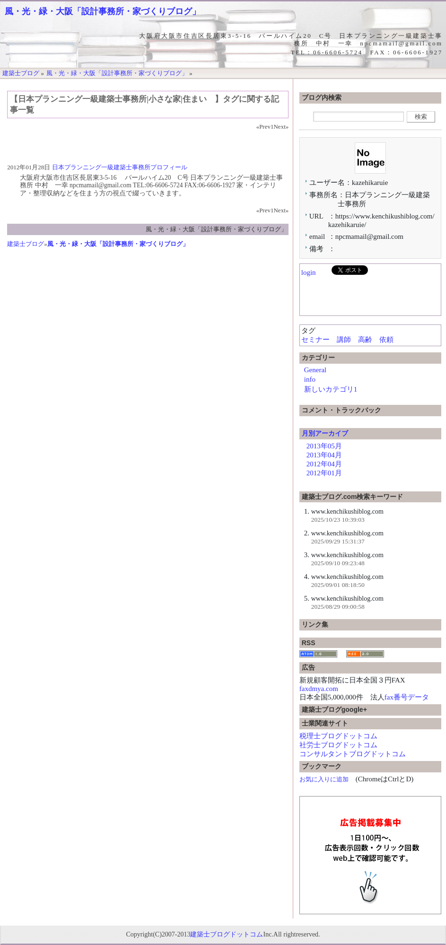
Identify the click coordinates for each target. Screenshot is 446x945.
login (308, 272)
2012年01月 (324, 473)
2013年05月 (324, 446)
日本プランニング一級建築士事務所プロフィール (119, 167)
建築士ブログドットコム (226, 934)
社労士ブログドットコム (338, 745)
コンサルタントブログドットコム (352, 754)
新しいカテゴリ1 (331, 389)
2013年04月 (324, 455)
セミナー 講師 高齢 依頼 (351, 339)
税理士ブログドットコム (338, 736)
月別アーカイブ (325, 433)
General (315, 370)
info (309, 379)
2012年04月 (324, 464)
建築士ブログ (25, 243)
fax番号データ (407, 697)
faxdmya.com (318, 688)
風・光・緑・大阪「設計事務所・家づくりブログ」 (103, 11)
